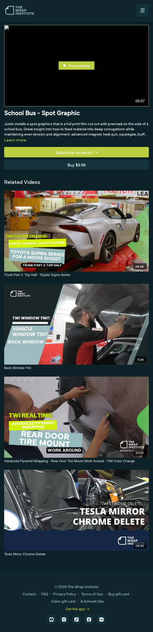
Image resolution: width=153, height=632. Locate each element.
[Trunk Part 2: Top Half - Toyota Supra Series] (76, 275)
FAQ (44, 593)
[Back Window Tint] (76, 368)
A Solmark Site (92, 601)
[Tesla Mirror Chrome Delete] (76, 554)
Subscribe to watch (77, 152)
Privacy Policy (64, 593)
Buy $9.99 (76, 164)
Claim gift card (63, 601)
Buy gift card (118, 593)
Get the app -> (78, 608)
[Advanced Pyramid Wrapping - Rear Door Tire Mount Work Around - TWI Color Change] (76, 461)
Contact (29, 593)
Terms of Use (92, 593)
